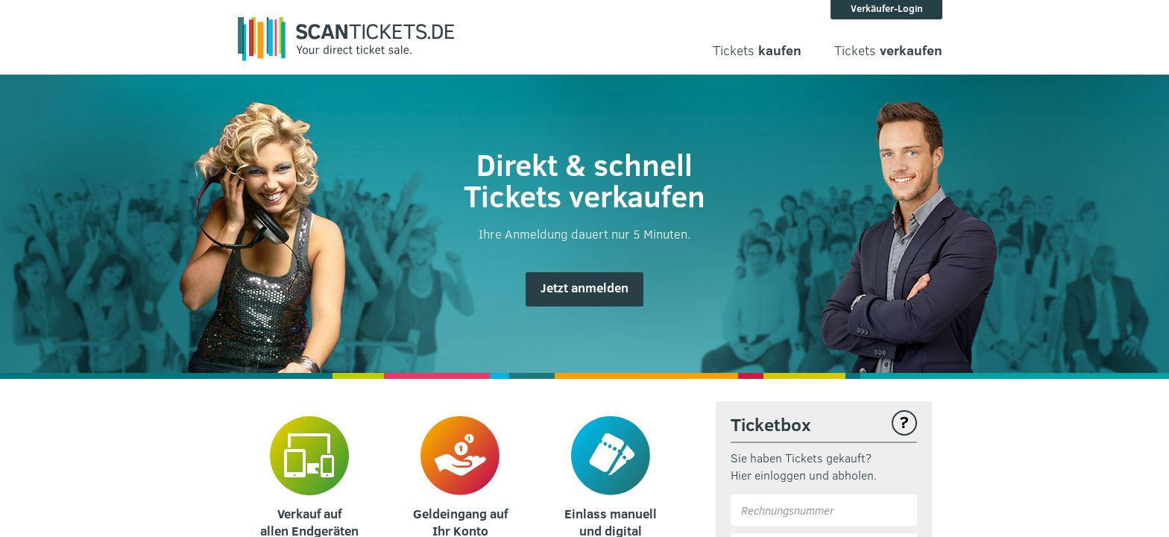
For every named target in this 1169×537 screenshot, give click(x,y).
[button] (584, 289)
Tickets (757, 50)
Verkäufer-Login (887, 8)
